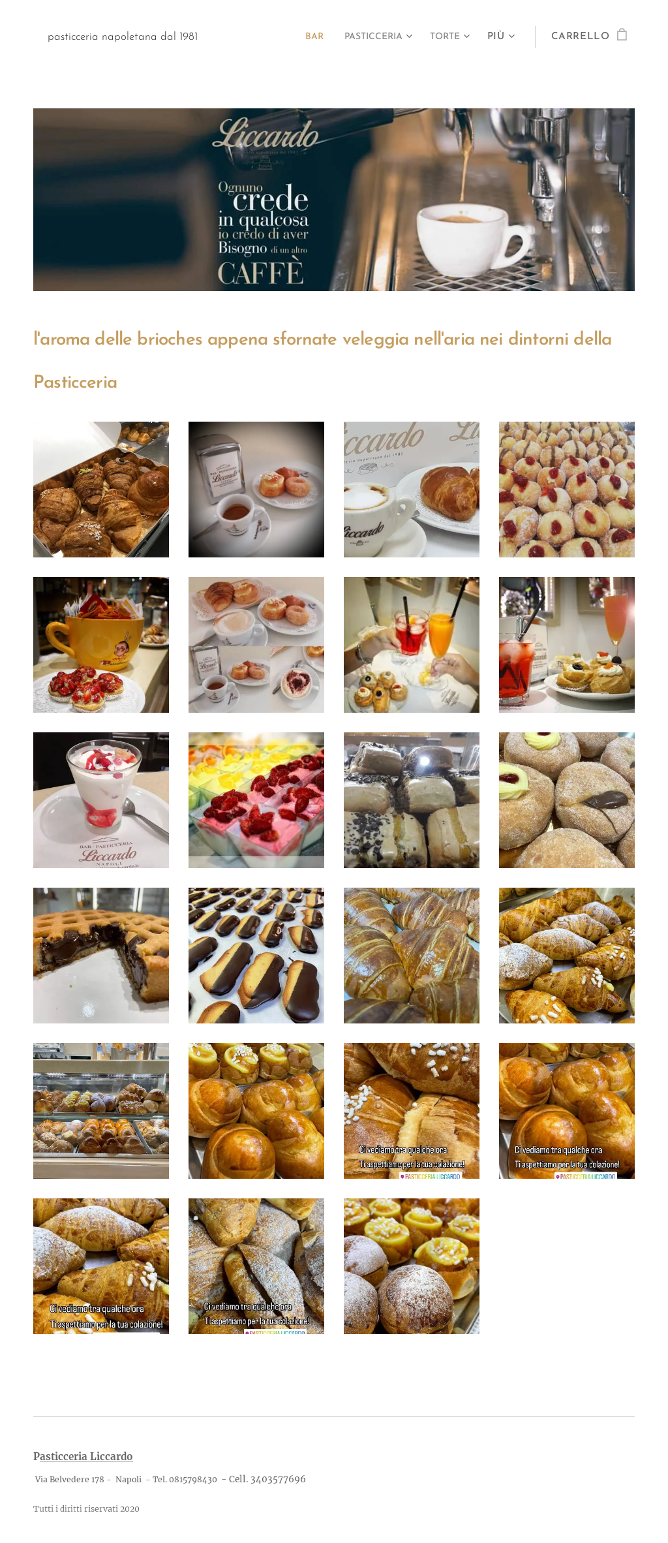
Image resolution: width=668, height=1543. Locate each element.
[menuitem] (299, 37)
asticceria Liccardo (86, 1456)
